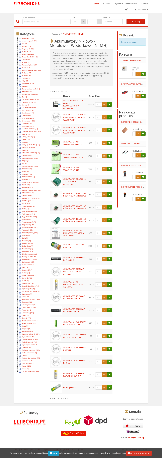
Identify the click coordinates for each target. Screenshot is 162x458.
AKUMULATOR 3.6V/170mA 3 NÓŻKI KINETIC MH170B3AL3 (74, 181)
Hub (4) (24, 97)
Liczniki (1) (25, 142)
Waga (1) (25, 326)
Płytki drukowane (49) (29, 211)
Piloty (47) (25, 209)
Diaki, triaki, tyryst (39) (29, 65)
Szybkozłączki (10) (28, 289)
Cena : (74, 17)
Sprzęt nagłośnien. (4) (29, 275)
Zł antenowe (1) (27, 361)
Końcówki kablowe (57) (30, 129)
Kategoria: (106, 17)
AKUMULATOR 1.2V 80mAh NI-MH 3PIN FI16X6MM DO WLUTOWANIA (74, 130)
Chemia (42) (26, 59)
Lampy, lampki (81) (28, 137)
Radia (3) (25, 238)
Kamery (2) (25, 105)
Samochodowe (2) (28, 265)
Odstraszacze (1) (28, 193)
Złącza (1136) (26, 366)
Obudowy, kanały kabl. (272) (32, 190)
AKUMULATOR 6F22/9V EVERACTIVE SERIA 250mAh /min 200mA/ (74, 233)
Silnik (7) (25, 267)
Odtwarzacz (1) (27, 195)
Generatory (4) (27, 91)
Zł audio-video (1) (28, 363)
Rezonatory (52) (27, 249)
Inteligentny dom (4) (28, 102)
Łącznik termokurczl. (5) (30, 158)
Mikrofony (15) (27, 169)
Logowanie (141, 9)
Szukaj (136, 21)
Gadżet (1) (25, 86)
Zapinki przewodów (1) (29, 345)
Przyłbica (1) (26, 235)
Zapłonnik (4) (26, 347)
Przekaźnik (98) (27, 230)
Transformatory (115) (29, 307)
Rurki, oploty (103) (28, 262)
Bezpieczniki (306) (28, 49)
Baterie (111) (26, 46)
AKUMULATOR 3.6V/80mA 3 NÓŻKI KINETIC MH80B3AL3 (74, 207)
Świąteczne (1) (27, 294)
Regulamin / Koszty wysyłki (125, 3)
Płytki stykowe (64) (28, 214)
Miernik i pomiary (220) (30, 166)
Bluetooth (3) (26, 51)
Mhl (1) (24, 163)
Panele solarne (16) (28, 206)
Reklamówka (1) (27, 246)
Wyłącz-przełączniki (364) (30, 334)
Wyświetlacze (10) (28, 337)
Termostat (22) (27, 302)
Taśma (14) (25, 297)
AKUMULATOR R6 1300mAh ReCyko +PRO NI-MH (74, 297)
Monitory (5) (26, 179)
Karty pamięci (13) (28, 110)
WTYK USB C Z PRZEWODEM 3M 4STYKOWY (139, 143)
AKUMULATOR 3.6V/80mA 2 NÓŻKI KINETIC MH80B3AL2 (74, 194)
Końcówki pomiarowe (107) (31, 131)
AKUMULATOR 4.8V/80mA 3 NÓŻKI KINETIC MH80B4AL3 (74, 220)
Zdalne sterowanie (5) (29, 353)
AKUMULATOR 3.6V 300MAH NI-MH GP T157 (73, 143)
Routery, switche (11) (29, 257)
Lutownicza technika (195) (31, 153)
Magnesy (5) (26, 161)
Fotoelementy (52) (28, 83)
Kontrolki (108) (27, 123)
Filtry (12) (25, 81)
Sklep (96, 3)
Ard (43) (24, 43)
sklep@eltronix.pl (136, 437)
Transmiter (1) (26, 310)
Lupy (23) (25, 150)
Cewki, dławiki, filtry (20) (30, 57)
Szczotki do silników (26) (30, 286)
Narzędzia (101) (27, 187)
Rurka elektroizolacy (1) (30, 259)
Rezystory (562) (27, 251)
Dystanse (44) (26, 73)
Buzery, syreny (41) (28, 54)
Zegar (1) (25, 355)
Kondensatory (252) (28, 121)
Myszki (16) (26, 185)
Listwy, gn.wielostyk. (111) (31, 145)
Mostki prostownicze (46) (30, 182)
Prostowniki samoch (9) (30, 227)
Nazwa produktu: (28, 17)
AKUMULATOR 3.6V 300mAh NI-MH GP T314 (73, 156)
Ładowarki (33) (27, 155)
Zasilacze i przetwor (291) (31, 350)
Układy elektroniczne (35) (30, 321)
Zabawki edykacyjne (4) (30, 339)
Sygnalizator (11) (27, 283)
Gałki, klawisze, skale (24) (31, 89)
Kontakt (145, 3)
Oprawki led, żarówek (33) (31, 198)
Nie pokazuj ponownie (139, 454)
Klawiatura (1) (26, 115)
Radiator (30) (26, 241)
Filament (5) (26, 78)
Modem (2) (25, 171)
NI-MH (81, 34)
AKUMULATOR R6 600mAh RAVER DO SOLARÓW (74, 374)
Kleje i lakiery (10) (28, 118)
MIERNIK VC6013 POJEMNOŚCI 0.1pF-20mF (138, 165)
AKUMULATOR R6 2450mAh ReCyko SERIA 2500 (74, 323)
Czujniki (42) (26, 62)
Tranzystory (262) (28, 313)
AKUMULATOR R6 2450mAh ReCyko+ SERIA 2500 (74, 336)
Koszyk (106, 3)
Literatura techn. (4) (28, 147)
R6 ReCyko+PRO (70, 387)
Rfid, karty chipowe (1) (29, 254)
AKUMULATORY (69, 34)
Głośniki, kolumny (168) (30, 94)
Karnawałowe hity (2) (29, 107)
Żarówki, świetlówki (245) (30, 371)
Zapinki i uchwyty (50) (29, 342)
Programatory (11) (28, 225)
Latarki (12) (26, 139)
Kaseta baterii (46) (28, 113)
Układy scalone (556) (29, 323)
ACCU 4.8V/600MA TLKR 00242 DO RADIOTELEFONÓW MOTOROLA (73, 104)
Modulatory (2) (27, 174)
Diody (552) (26, 67)
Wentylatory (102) (28, 331)
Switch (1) (25, 281)
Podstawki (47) (27, 219)
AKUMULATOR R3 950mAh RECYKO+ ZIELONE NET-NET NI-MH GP (74, 272)
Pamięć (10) (26, 203)
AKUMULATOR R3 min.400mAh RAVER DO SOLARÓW (73, 284)
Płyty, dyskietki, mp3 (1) (30, 217)
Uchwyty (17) (26, 318)
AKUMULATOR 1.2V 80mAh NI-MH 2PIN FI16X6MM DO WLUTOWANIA (74, 117)
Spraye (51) (26, 273)
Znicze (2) (25, 369)
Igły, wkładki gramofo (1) (30, 99)
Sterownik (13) (27, 278)
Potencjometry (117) (29, 222)
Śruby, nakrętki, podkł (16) (31, 291)
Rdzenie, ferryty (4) (28, 243)
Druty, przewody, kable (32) (31, 70)
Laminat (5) (26, 134)
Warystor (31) (26, 329)
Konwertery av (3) (28, 126)
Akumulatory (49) (28, 38)
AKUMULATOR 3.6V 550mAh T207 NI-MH (71, 168)
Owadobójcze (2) (27, 201)
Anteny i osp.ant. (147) (29, 41)
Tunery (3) (25, 315)
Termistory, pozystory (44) (31, 299)
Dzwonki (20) (26, 75)
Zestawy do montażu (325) (31, 358)
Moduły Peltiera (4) (28, 177)
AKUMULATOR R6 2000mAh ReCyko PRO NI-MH (74, 310)
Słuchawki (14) (27, 270)
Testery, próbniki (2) (28, 305)
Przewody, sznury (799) (30, 233)
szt (104, 104)
